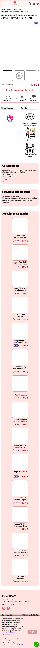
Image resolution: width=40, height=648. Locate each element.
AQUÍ (21, 645)
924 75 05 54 (9, 604)
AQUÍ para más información (9, 634)
